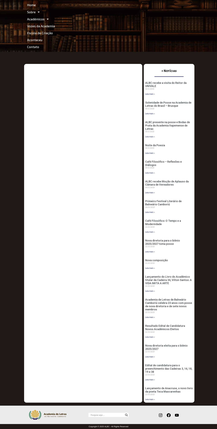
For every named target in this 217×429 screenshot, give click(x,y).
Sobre (33, 12)
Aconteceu (34, 40)
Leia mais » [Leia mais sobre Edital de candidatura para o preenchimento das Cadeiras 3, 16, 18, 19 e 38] (150, 380)
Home (31, 5)
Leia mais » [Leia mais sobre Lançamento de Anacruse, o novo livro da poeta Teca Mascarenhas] (150, 399)
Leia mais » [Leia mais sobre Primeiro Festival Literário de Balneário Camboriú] (150, 212)
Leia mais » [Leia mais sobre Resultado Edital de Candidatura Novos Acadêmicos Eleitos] (150, 337)
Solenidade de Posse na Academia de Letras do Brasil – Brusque (168, 104)
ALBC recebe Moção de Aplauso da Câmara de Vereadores (167, 183)
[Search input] (107, 415)
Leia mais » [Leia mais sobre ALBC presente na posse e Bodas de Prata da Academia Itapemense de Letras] (150, 137)
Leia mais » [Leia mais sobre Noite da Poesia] (150, 153)
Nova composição (156, 260)
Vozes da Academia (41, 26)
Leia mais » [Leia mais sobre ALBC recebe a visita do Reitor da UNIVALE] (150, 94)
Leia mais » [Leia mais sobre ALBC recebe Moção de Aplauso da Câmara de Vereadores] (150, 193)
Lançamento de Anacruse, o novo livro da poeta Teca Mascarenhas (169, 390)
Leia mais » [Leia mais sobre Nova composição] (150, 268)
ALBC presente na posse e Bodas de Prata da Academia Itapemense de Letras (167, 125)
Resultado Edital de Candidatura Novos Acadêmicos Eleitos (165, 327)
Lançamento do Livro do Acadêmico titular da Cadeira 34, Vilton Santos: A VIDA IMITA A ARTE (168, 280)
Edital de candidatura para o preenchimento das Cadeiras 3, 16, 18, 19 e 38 (168, 368)
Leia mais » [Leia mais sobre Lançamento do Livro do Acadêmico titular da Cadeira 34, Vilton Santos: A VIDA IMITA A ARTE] (150, 291)
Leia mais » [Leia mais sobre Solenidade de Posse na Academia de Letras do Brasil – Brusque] (150, 114)
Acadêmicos (38, 19)
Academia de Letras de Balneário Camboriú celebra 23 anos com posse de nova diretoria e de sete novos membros (168, 304)
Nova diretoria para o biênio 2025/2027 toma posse (162, 242)
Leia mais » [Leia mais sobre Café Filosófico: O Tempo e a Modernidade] (150, 232)
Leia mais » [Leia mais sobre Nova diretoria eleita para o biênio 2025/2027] (150, 357)
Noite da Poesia (155, 145)
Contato (33, 47)
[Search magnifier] (126, 415)
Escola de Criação (40, 33)
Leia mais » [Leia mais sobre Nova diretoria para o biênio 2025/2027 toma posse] (150, 252)
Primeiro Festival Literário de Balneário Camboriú (163, 203)
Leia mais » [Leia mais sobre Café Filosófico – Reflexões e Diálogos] (150, 173)
